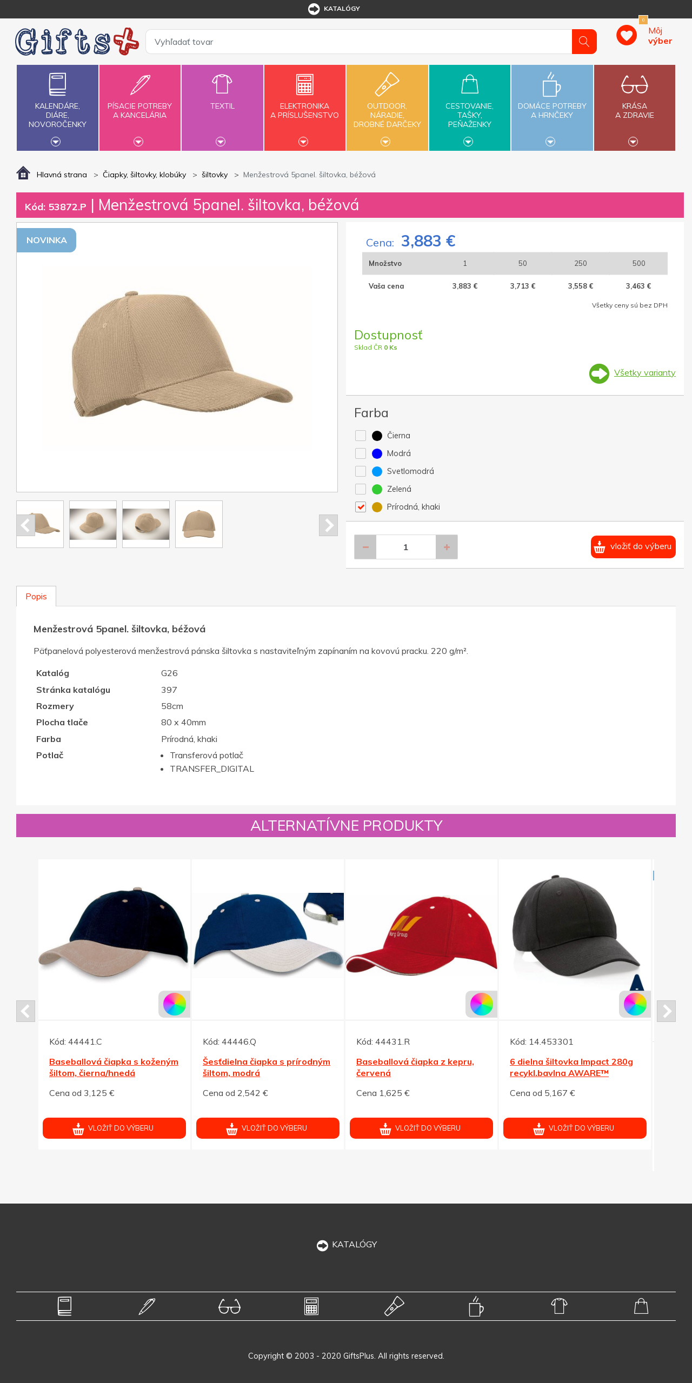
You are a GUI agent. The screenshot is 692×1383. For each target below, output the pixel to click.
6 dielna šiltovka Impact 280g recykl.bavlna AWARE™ (571, 1067)
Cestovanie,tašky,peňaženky (470, 106)
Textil (222, 99)
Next (328, 525)
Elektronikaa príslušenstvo (305, 104)
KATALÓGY (346, 1244)
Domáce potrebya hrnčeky (552, 104)
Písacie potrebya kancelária (140, 104)
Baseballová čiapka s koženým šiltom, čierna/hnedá (113, 1067)
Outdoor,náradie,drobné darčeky (387, 106)
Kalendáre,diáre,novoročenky (57, 106)
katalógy (333, 9)
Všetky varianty (645, 372)
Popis (36, 596)
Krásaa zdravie (635, 104)
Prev (25, 525)
